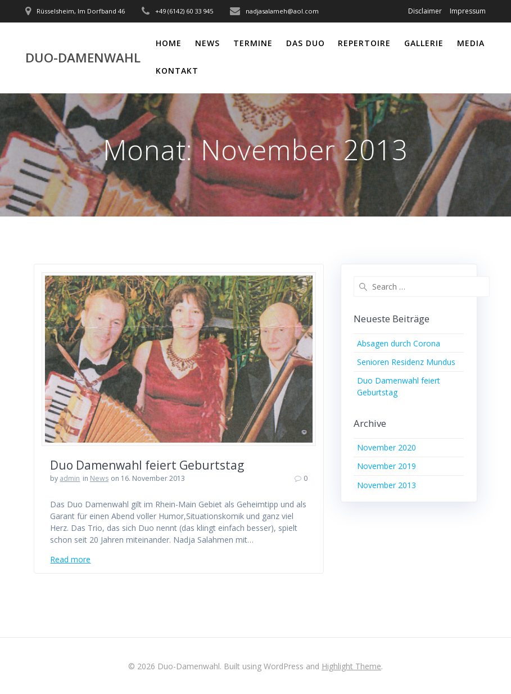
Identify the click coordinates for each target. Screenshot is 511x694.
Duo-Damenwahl (83, 58)
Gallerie (424, 43)
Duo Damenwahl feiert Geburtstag (147, 465)
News (207, 43)
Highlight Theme (351, 666)
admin (70, 478)
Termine (253, 43)
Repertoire (364, 43)
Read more (70, 559)
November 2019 (386, 466)
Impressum (468, 11)
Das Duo (305, 43)
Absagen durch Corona (398, 343)
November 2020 (386, 447)
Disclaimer (425, 11)
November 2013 (386, 485)
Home (169, 43)
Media (471, 43)
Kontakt (177, 70)
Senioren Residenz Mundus (406, 362)
